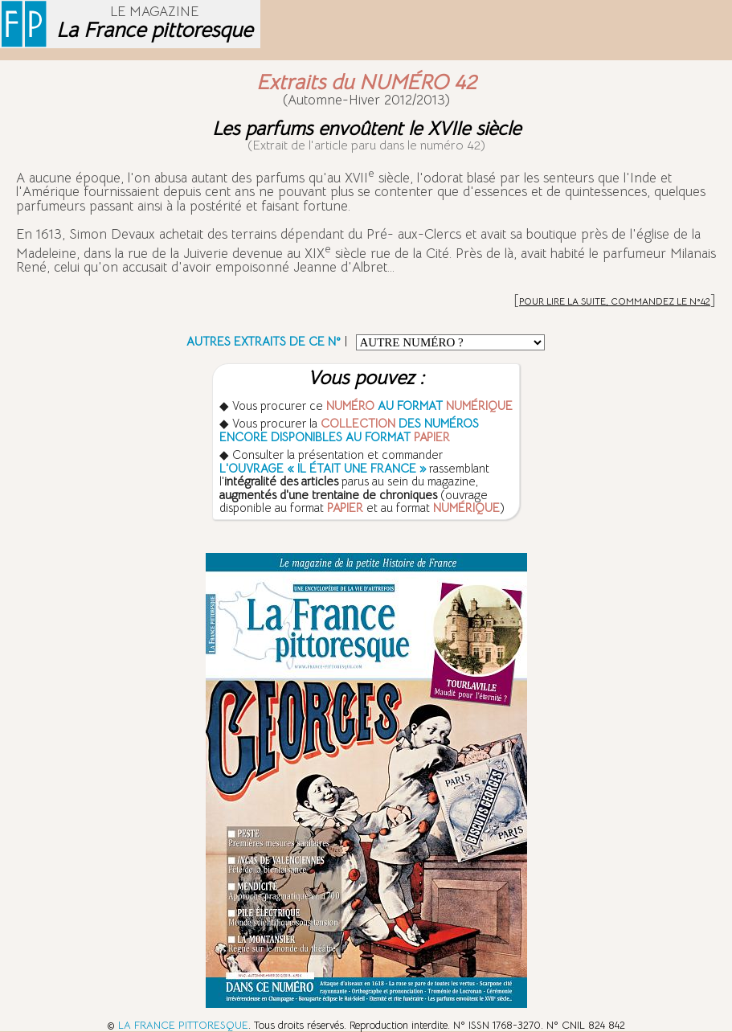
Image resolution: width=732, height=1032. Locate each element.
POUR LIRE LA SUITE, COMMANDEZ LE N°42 (614, 301)
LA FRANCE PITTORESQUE (183, 1025)
